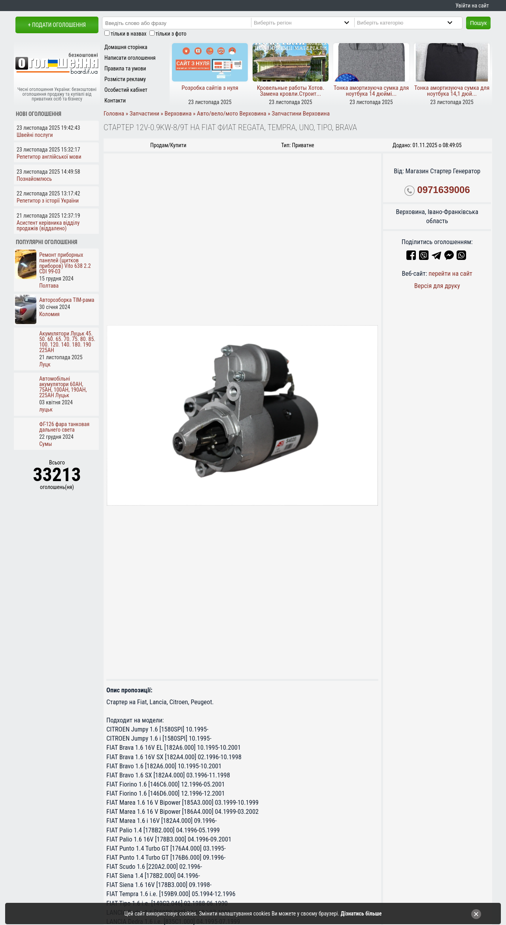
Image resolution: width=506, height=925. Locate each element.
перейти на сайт (450, 273)
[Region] (308, 22)
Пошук (478, 23)
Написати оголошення (130, 58)
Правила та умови (125, 68)
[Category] (411, 22)
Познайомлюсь (34, 179)
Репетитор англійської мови (49, 157)
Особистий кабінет (125, 90)
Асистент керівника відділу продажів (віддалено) (48, 225)
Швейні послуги (35, 135)
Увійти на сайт (472, 5)
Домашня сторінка (125, 47)
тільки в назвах (128, 33)
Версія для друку (437, 286)
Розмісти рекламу (125, 79)
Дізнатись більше (361, 913)
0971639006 (443, 189)
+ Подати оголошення (57, 25)
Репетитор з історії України (48, 200)
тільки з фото (171, 33)
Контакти (115, 100)
